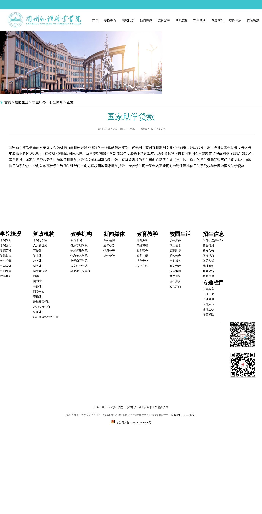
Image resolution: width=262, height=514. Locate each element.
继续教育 (182, 20)
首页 (7, 102)
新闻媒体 (146, 20)
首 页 (95, 20)
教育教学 (164, 20)
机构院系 (128, 20)
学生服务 (39, 102)
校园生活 (235, 20)
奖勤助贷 (56, 102)
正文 (70, 102)
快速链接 (253, 20)
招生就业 (199, 20)
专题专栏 (217, 20)
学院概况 (110, 20)
